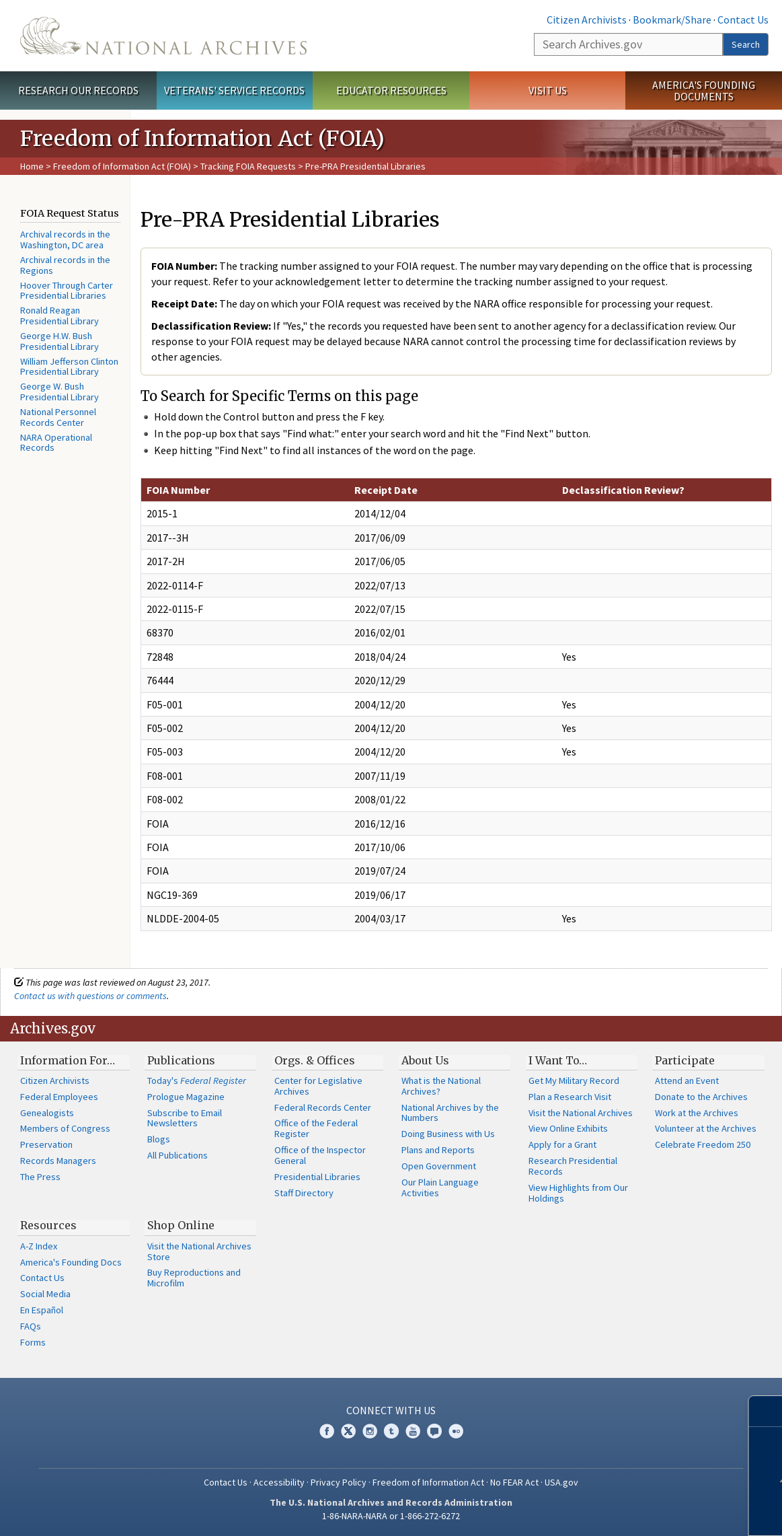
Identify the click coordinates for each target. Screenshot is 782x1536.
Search (746, 44)
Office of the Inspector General (320, 1155)
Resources (48, 1225)
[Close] (766, 1411)
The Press (40, 1177)
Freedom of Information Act (428, 1482)
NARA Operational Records (56, 442)
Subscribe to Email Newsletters (184, 1118)
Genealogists (47, 1113)
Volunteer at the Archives (705, 1128)
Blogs (158, 1139)
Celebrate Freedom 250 (702, 1144)
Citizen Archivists (587, 19)
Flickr (456, 1431)
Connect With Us (391, 1410)
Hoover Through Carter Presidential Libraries (66, 290)
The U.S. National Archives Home (163, 35)
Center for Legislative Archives (318, 1085)
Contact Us (743, 19)
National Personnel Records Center (58, 417)
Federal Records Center (322, 1107)
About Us (425, 1060)
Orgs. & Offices (314, 1060)
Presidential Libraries (317, 1177)
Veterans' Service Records (234, 90)
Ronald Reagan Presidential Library (59, 315)
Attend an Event (687, 1080)
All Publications (177, 1155)
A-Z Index (38, 1246)
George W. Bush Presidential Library (59, 391)
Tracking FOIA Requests (248, 166)
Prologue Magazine (186, 1097)
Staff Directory (304, 1193)
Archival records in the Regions (65, 265)
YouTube (413, 1431)
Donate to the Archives (701, 1097)
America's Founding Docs (71, 1262)
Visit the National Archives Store (199, 1251)
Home (32, 166)
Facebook (327, 1431)
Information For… (67, 1060)
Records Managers (58, 1161)
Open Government (438, 1166)
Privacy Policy (338, 1482)
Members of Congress (65, 1128)
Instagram (370, 1431)
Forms (33, 1342)
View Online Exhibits (568, 1128)
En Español (41, 1310)
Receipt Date (386, 490)
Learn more (672, 1512)
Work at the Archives (696, 1113)
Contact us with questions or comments (90, 996)
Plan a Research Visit (570, 1097)
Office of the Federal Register (316, 1128)
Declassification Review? (623, 490)
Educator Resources (391, 90)
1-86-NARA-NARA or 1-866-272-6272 (391, 1516)
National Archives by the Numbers (450, 1112)
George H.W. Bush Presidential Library (59, 341)
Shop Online (180, 1225)
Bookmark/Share (672, 19)
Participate (685, 1060)
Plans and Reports (438, 1150)
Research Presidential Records (573, 1166)
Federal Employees (59, 1097)
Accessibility (279, 1482)
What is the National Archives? (441, 1085)
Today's (196, 1080)
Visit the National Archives (581, 1113)
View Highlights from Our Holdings (578, 1192)
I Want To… (558, 1060)
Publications (181, 1060)
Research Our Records (78, 90)
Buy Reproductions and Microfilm (194, 1277)
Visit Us (548, 90)
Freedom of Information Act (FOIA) (122, 166)
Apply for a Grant (562, 1144)
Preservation (46, 1144)
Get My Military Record (574, 1080)
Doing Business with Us (448, 1134)
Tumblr (391, 1431)
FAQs (30, 1326)
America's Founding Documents (703, 90)
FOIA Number (178, 490)
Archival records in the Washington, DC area (65, 239)
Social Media (45, 1294)
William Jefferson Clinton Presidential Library (69, 366)
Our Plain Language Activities (440, 1187)
